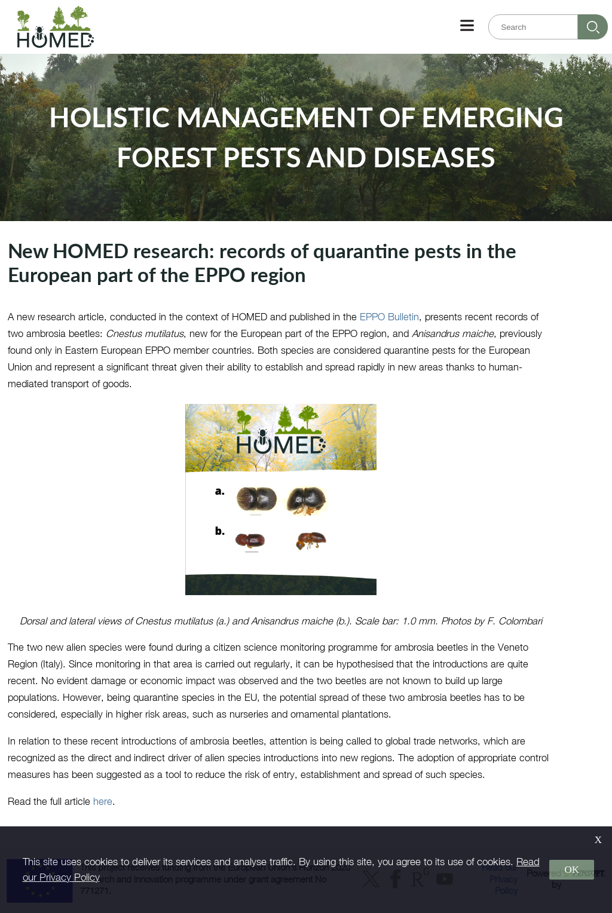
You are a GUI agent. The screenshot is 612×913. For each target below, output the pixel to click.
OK (571, 869)
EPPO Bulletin (389, 316)
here (102, 801)
